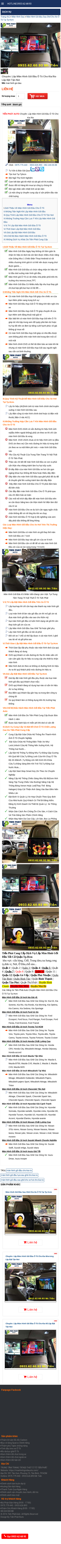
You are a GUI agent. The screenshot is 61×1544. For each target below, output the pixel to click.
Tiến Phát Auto (17, 1517)
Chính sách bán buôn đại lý (13, 1483)
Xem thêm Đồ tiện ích (11, 1460)
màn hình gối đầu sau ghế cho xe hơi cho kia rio (22, 1180)
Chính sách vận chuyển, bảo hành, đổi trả (19, 1492)
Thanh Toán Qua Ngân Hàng (14, 1489)
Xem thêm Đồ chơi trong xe (13, 1454)
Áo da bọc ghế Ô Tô (10, 1451)
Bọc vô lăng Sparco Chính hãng (15, 1443)
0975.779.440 (21, 165)
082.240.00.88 (50, 165)
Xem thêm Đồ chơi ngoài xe (13, 1457)
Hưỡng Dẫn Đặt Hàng (10, 1486)
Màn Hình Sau (18, 17)
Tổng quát (6, 104)
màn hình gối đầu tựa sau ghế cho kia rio (19, 1175)
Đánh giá (17, 104)
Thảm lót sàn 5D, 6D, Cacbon (14, 1440)
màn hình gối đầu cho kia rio (19, 1170)
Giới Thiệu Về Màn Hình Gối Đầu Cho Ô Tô (24, 208)
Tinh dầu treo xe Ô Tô (11, 1448)
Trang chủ (5, 17)
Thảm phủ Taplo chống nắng (14, 1446)
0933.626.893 (36, 165)
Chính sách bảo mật (10, 1495)
